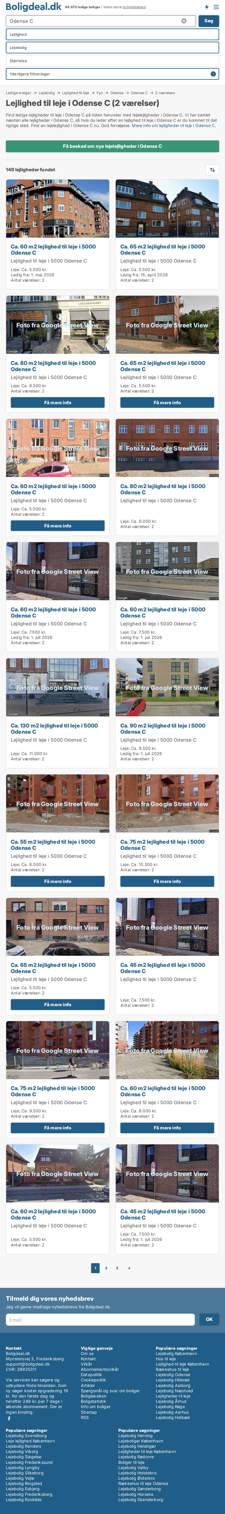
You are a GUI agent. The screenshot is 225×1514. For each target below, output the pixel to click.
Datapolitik (91, 1374)
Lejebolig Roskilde (24, 1499)
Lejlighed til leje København (182, 1363)
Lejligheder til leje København (147, 1451)
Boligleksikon (94, 1395)
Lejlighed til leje (75, 93)
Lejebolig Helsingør (137, 1446)
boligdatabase (134, 7)
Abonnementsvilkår (100, 1369)
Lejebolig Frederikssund (29, 1462)
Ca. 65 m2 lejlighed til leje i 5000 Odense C (162, 249)
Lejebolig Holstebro (137, 1472)
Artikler (88, 1385)
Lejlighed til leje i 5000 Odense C (49, 261)
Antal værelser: (26, 280)
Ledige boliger (18, 93)
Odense (117, 93)
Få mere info (57, 402)
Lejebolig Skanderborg (140, 1499)
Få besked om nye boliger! (206, 7)
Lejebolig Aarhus (172, 1412)
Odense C (139, 93)
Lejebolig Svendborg (26, 1435)
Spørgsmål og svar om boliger (110, 1390)
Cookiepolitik (93, 1379)
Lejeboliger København (140, 1440)
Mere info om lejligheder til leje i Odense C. (174, 125)
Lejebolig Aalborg (173, 1385)
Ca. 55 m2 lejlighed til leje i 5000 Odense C (53, 844)
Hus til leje (166, 1358)
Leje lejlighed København (30, 1440)
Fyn (100, 93)
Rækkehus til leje (172, 1369)
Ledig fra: (20, 274)
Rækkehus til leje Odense (143, 1483)
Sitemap (89, 1412)
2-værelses (165, 93)
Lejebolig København (176, 1353)
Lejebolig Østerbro (136, 1478)
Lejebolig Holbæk (173, 1417)
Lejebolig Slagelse (24, 1456)
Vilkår (86, 1363)
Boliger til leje (131, 1462)
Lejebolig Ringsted (24, 1483)
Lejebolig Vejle (20, 1478)
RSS (85, 1417)
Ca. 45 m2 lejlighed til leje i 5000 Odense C (162, 968)
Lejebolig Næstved (174, 1390)
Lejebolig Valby (133, 1467)
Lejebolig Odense (173, 1374)
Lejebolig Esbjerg (23, 1488)
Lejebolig (47, 93)
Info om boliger (95, 1406)
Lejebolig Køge (170, 1406)
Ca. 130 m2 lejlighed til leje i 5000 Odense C (54, 728)
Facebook (9, 1418)
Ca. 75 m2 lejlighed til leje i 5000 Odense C (162, 844)
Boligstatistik (93, 1401)
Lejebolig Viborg (22, 1451)
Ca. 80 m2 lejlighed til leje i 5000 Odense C (53, 366)
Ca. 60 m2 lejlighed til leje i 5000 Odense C (53, 249)
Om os (87, 1353)
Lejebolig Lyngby (23, 1467)
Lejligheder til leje (173, 1395)
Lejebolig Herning (135, 1435)
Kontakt (88, 1358)
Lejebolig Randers (23, 1446)
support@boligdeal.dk (28, 1363)
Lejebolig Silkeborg (25, 1472)
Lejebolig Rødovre (136, 1456)
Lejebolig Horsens (135, 1494)
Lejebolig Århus (171, 1401)
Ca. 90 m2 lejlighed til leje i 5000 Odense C (162, 728)
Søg (208, 20)
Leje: (15, 269)
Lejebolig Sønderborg (139, 1488)
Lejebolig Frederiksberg (29, 1494)
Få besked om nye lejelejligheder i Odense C (112, 146)
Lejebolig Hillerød (173, 1379)
